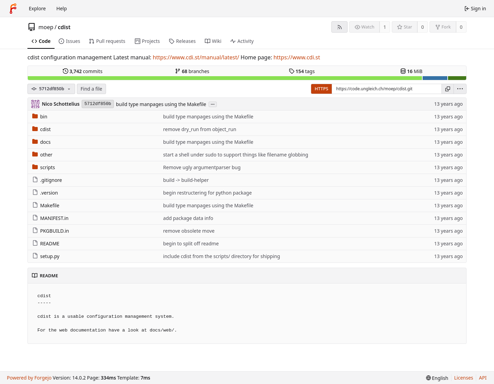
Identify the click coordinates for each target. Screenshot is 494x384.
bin (39, 116)
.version (45, 192)
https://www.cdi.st (296, 57)
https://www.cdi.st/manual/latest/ (196, 57)
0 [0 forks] (461, 27)
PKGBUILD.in (50, 231)
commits (83, 71)
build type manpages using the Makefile (161, 104)
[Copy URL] (448, 89)
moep (46, 27)
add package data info (188, 218)
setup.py (45, 256)
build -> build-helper (186, 180)
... (213, 104)
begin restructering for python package (207, 192)
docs (41, 142)
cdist (64, 27)
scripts (43, 167)
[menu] (460, 89)
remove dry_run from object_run (199, 129)
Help (61, 8)
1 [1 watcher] (385, 27)
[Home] (13, 8)
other (42, 154)
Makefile (45, 205)
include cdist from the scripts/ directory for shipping (221, 256)
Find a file (91, 88)
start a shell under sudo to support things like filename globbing (235, 154)
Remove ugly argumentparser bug (202, 167)
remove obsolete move (189, 231)
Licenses (463, 377)
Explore (37, 8)
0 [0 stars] (422, 27)
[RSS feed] (339, 27)
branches (192, 71)
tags (302, 71)
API (482, 377)
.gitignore (47, 180)
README (45, 243)
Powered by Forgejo (29, 377)
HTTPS (321, 88)
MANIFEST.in (50, 218)
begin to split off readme (191, 243)
